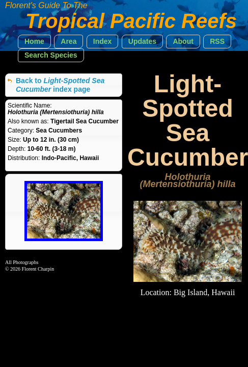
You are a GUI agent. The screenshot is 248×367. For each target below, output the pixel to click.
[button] (34, 41)
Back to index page (60, 84)
